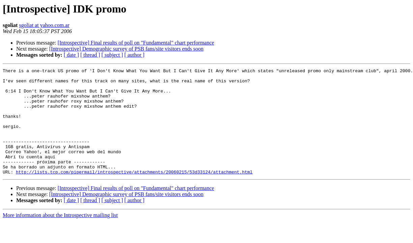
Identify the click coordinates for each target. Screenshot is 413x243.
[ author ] (134, 55)
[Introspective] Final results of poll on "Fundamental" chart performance (136, 43)
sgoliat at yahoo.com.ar (44, 25)
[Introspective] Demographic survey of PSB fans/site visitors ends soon (126, 49)
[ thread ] (90, 55)
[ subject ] (112, 55)
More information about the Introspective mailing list (60, 236)
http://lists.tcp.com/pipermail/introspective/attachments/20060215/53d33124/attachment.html (134, 193)
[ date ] (71, 55)
